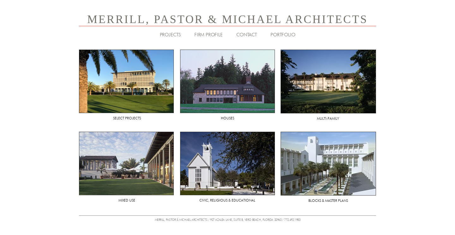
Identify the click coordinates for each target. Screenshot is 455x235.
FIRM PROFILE (208, 35)
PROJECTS (170, 35)
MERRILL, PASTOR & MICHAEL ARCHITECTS (227, 19)
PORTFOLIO (282, 35)
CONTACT (246, 35)
